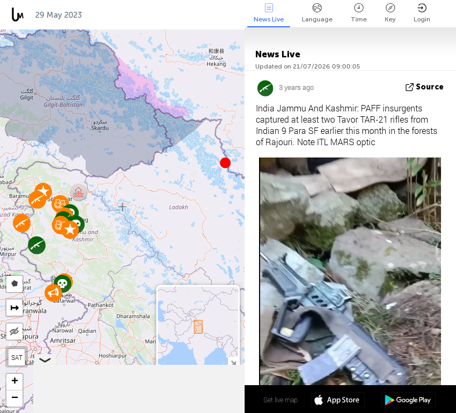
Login (422, 13)
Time (359, 13)
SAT (16, 357)
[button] (225, 162)
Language (317, 13)
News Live (269, 13)
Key (390, 13)
